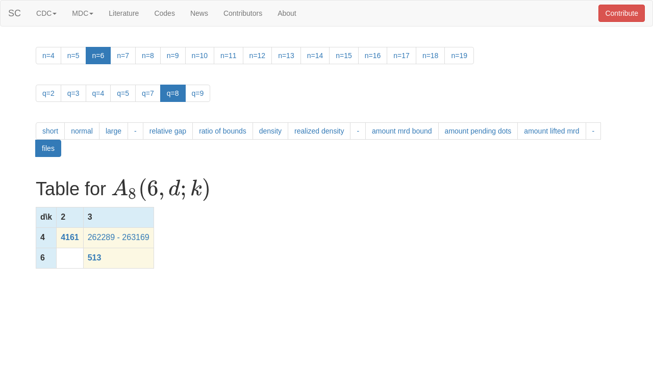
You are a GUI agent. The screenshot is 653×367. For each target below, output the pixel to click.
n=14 (315, 55)
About (287, 13)
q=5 (123, 93)
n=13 (286, 55)
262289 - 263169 (118, 237)
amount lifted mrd (551, 131)
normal (82, 131)
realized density (319, 131)
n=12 (257, 55)
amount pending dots (478, 131)
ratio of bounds (222, 131)
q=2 (48, 93)
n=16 (373, 55)
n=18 (430, 55)
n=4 (48, 55)
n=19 (459, 55)
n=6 (98, 55)
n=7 (123, 55)
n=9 (173, 55)
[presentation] (161, 189)
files (48, 148)
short (50, 131)
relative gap (167, 131)
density (270, 131)
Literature (124, 13)
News (199, 13)
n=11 (228, 55)
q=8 (173, 93)
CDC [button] (46, 13)
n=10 (200, 55)
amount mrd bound (402, 131)
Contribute (621, 13)
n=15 (344, 55)
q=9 (198, 93)
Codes (164, 13)
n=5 (73, 55)
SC (14, 13)
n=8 (148, 55)
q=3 (73, 93)
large (113, 131)
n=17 (401, 55)
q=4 (98, 93)
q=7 (148, 93)
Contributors (242, 13)
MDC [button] (82, 13)
